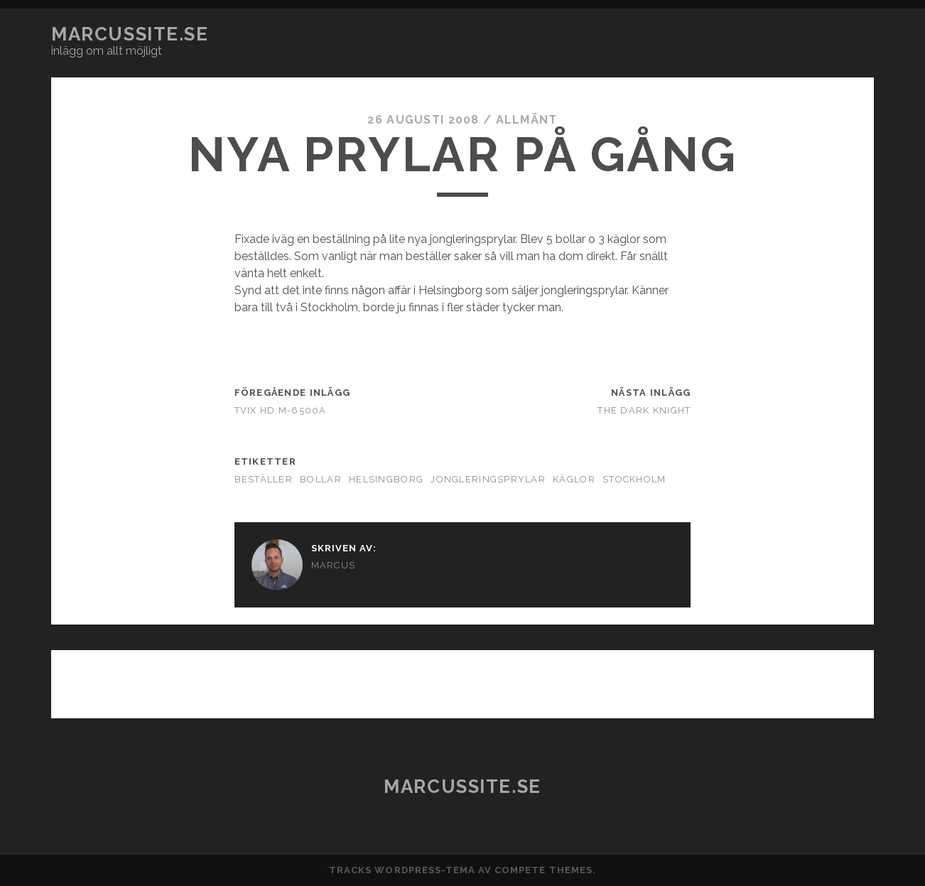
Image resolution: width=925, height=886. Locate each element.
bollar (321, 479)
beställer (263, 479)
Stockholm (634, 479)
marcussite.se (129, 34)
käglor (574, 479)
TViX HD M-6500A (280, 410)
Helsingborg (386, 479)
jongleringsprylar (488, 479)
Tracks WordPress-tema (402, 870)
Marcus (333, 565)
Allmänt (527, 119)
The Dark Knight (644, 410)
